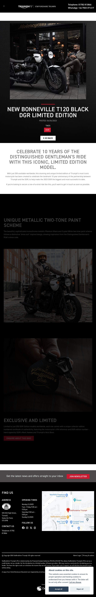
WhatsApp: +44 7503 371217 (81, 7)
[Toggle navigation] (4, 6)
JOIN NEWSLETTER (78, 476)
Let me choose (75, 582)
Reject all (80, 589)
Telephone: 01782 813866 (79, 4)
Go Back (48, 138)
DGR (47, 130)
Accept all (58, 589)
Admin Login (77, 556)
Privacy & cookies (88, 556)
